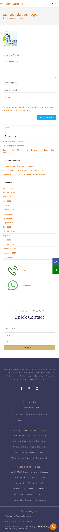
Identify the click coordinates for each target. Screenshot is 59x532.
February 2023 (9, 192)
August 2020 (8, 214)
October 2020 (8, 210)
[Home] (4, 18)
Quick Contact (29, 317)
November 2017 (9, 253)
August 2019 (8, 223)
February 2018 (9, 244)
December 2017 (9, 249)
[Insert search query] (29, 127)
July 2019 (7, 227)
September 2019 (10, 218)
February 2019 (9, 231)
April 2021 (7, 205)
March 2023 (8, 188)
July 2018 (7, 236)
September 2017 (10, 257)
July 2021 (7, 197)
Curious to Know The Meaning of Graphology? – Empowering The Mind (28, 527)
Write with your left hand (13, 141)
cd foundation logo (15, 18)
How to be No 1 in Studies (23, 166)
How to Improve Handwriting (15, 146)
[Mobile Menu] (55, 4)
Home (19, 421)
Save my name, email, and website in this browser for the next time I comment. (28, 109)
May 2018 (7, 240)
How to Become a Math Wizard (30, 170)
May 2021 (7, 201)
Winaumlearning (11, 3)
